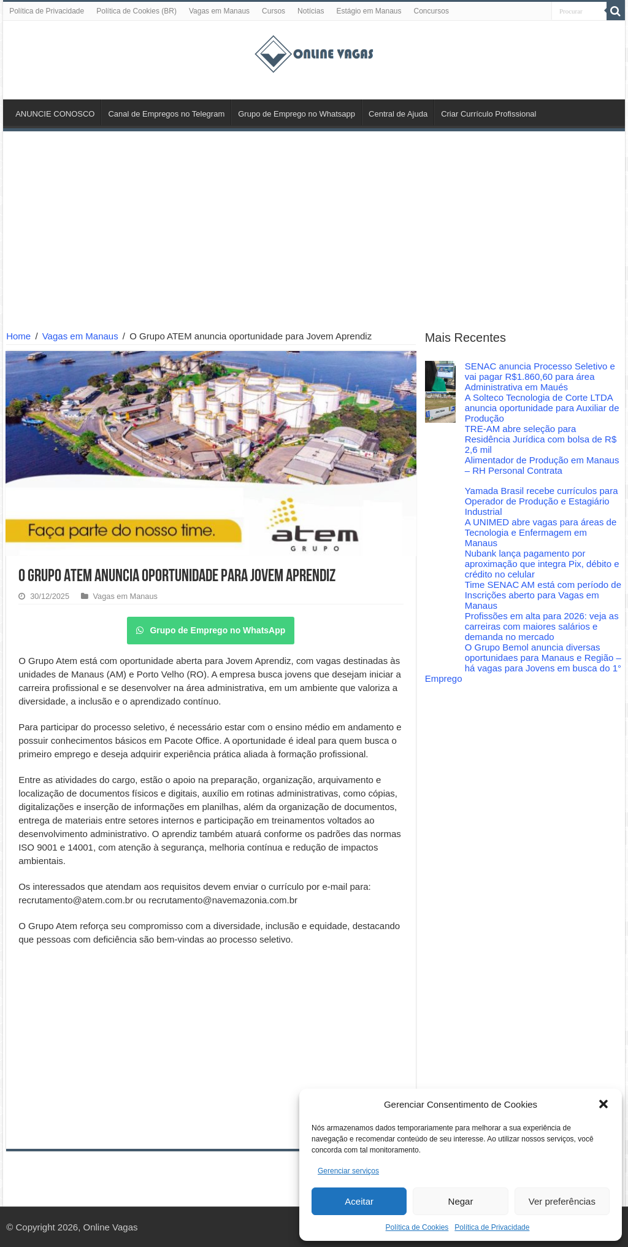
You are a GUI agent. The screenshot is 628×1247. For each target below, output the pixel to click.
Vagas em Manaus (219, 11)
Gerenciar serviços (348, 1171)
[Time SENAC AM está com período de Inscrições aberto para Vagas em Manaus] (440, 594)
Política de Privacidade (491, 1227)
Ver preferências (562, 1201)
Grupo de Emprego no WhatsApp (210, 630)
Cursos (273, 11)
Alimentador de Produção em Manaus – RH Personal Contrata (542, 465)
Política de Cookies (417, 1227)
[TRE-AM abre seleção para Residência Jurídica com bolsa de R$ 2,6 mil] (440, 438)
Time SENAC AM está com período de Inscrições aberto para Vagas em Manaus (543, 595)
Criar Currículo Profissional (488, 113)
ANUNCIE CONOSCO (54, 113)
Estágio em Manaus (368, 11)
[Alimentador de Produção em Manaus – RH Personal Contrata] (440, 470)
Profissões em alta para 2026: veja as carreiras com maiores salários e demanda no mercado (542, 626)
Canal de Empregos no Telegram (166, 113)
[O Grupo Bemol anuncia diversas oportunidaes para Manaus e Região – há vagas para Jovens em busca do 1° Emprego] (440, 657)
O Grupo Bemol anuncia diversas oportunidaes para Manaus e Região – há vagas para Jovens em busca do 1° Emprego (523, 663)
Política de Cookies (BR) (136, 11)
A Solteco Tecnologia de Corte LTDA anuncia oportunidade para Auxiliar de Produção (542, 407)
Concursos (431, 11)
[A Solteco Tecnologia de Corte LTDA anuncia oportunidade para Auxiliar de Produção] (440, 407)
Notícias (310, 11)
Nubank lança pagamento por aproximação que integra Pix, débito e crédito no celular (542, 563)
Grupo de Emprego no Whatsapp (296, 113)
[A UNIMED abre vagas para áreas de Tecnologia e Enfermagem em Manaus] (440, 532)
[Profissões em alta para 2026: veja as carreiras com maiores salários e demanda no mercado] (440, 626)
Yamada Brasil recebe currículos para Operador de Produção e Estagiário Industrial (541, 501)
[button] (603, 1104)
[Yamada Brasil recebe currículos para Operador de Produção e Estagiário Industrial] (440, 500)
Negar (460, 1201)
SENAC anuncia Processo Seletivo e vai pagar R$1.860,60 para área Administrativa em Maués (540, 376)
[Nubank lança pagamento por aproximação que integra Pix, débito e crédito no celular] (440, 563)
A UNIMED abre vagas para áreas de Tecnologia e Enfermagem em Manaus (541, 532)
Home (18, 336)
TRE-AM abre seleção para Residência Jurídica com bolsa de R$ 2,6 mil (541, 439)
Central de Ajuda (398, 113)
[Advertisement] (314, 233)
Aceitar (359, 1201)
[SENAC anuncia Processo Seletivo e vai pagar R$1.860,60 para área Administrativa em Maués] (440, 376)
